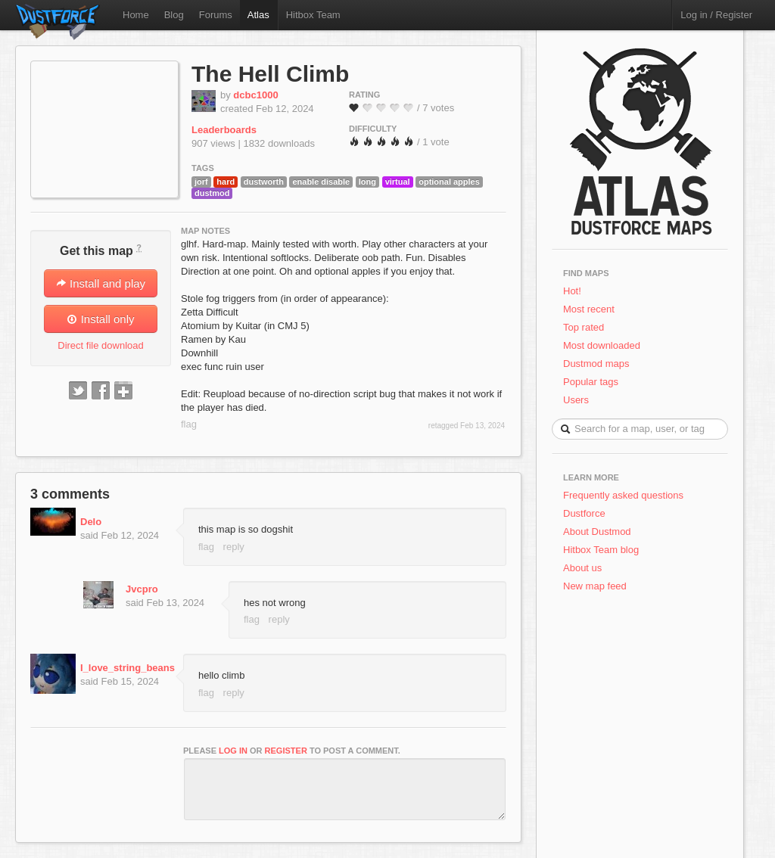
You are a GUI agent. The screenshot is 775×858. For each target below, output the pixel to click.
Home (136, 14)
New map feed (597, 586)
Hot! (572, 291)
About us (582, 568)
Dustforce (584, 513)
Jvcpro (142, 589)
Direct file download (100, 345)
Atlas (258, 14)
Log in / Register (716, 14)
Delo (90, 521)
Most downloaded (601, 345)
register (286, 750)
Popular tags (590, 381)
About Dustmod (597, 531)
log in (233, 750)
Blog (174, 14)
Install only (100, 318)
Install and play (100, 283)
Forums (215, 14)
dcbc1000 (255, 95)
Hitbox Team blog (601, 549)
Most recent (589, 309)
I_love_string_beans (127, 667)
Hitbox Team (313, 14)
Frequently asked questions (623, 495)
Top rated (583, 327)
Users (576, 400)
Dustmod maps (596, 363)
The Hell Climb (270, 73)
